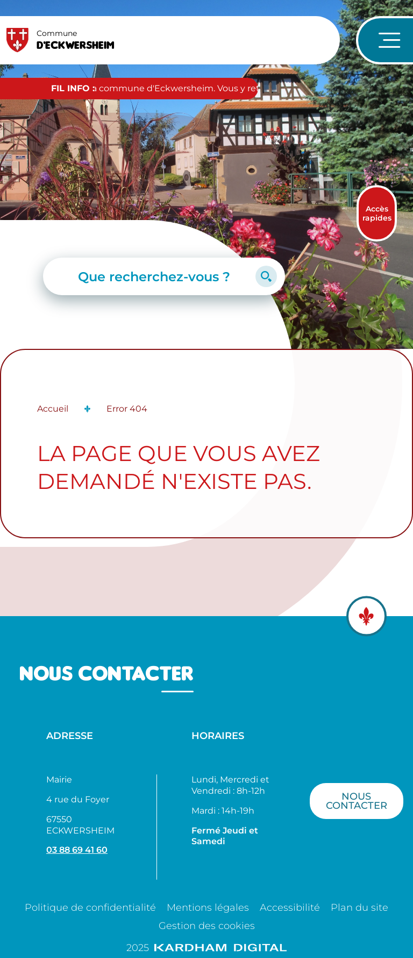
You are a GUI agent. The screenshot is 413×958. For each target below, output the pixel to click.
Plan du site (359, 907)
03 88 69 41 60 (77, 850)
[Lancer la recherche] (266, 276)
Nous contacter (356, 801)
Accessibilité (290, 907)
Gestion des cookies (207, 926)
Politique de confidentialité (90, 907)
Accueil (52, 409)
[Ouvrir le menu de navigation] (384, 40)
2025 (206, 948)
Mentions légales (208, 907)
